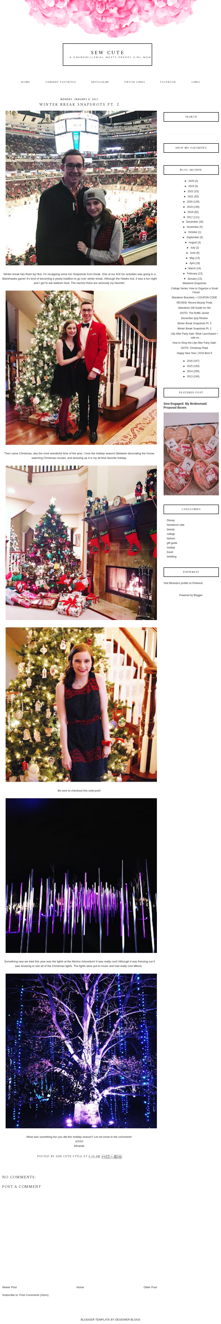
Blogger (198, 595)
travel (170, 552)
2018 (190, 212)
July (193, 247)
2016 (190, 360)
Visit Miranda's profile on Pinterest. (183, 583)
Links (196, 82)
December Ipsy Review (194, 318)
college (171, 533)
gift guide (172, 543)
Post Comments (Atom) (34, 1295)
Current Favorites (60, 82)
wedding (172, 556)
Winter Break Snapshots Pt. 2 (194, 328)
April (192, 263)
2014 (190, 371)
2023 (191, 186)
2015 (190, 366)
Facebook (168, 82)
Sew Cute (108, 53)
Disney (171, 520)
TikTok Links (134, 82)
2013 (190, 376)
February (192, 273)
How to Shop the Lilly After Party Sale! (194, 342)
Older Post (150, 1287)
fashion (171, 538)
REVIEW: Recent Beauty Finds (194, 302)
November (193, 226)
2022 (190, 191)
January (192, 278)
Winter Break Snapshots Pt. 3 (194, 323)
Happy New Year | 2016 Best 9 (194, 353)
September (192, 237)
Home (25, 82)
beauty (171, 529)
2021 (190, 196)
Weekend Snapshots (194, 283)
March (192, 268)
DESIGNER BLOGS (127, 1319)
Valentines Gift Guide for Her (194, 307)
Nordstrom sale (175, 524)
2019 (190, 206)
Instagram (100, 82)
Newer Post (9, 1287)
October (192, 232)
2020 (190, 201)
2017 (190, 217)
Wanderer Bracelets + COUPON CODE (194, 297)
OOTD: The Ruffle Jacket (194, 313)
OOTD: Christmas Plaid (194, 347)
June (193, 252)
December (192, 221)
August (193, 242)
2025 (191, 181)
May (192, 258)
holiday (171, 547)
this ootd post (91, 790)
